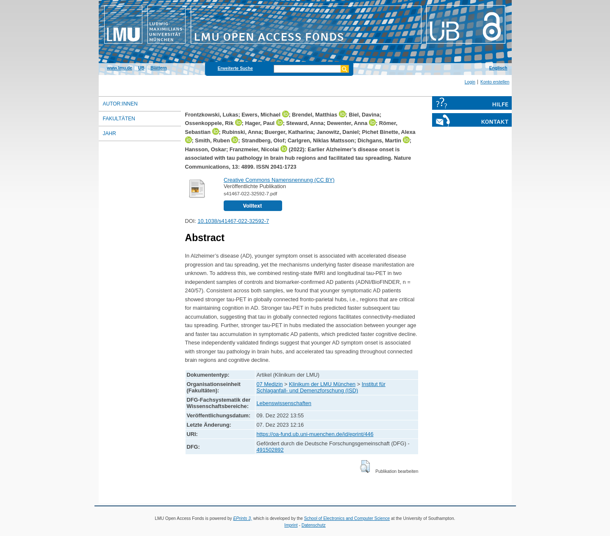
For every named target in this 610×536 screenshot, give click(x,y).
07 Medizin (270, 384)
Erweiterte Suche (235, 68)
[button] (365, 466)
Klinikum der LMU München (322, 384)
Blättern (158, 68)
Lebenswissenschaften (284, 403)
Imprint (290, 525)
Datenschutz (314, 525)
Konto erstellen (494, 82)
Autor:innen (120, 104)
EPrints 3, (242, 518)
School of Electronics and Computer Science (347, 518)
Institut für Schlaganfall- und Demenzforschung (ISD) (321, 387)
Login (470, 82)
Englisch (498, 68)
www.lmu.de (119, 68)
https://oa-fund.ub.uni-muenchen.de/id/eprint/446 (315, 434)
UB (141, 68)
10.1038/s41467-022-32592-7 (233, 221)
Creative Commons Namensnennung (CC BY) (279, 180)
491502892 (270, 450)
